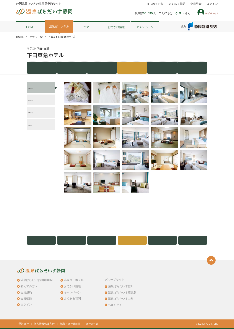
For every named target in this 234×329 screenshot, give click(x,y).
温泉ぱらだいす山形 (120, 298)
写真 (132, 68)
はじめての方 (154, 3)
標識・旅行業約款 (70, 323)
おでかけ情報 (116, 27)
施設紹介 (42, 68)
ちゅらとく (115, 304)
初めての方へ (29, 286)
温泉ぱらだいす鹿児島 (122, 292)
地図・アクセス (162, 68)
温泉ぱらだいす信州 (120, 286)
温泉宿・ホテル (59, 26)
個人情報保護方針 (44, 323)
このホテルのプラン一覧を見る (117, 211)
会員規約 (26, 292)
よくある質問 (176, 3)
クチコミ (192, 68)
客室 (102, 68)
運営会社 (23, 323)
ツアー (87, 27)
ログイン (212, 3)
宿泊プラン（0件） (72, 68)
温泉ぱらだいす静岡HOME (37, 280)
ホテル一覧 (36, 36)
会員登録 (196, 3)
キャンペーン (144, 27)
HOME (30, 27)
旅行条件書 (92, 323)
